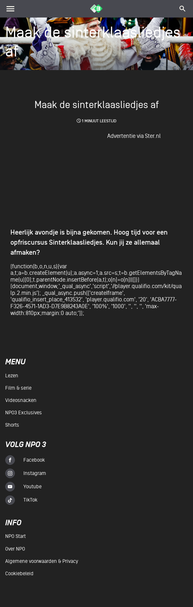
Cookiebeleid (19, 574)
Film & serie (18, 388)
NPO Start (15, 536)
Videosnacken (20, 400)
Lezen (11, 376)
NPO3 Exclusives (23, 413)
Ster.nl (153, 136)
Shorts (12, 425)
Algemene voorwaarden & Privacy (41, 561)
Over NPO (15, 549)
